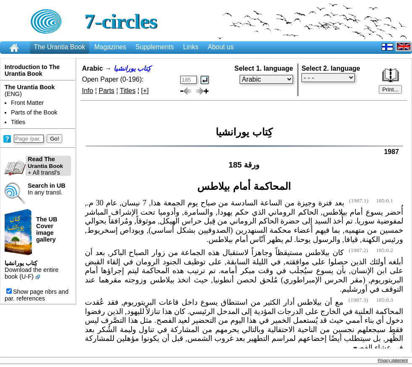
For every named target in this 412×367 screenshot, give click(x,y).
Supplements (154, 47)
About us (221, 47)
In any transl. (47, 189)
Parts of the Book (34, 112)
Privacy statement (393, 360)
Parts (106, 90)
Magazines (110, 47)
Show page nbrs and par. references (37, 295)
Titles (18, 122)
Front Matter (27, 102)
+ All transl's (34, 166)
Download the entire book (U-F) (31, 273)
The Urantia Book (59, 47)
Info (87, 90)
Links (190, 47)
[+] (145, 90)
